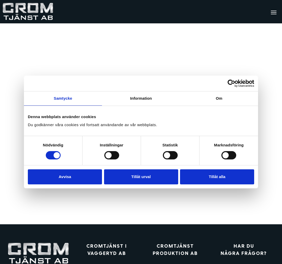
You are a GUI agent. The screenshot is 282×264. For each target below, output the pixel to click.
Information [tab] (141, 98)
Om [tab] (219, 98)
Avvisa (65, 176)
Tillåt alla (217, 176)
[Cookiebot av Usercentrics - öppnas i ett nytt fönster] (231, 83)
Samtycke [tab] (63, 98)
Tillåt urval (141, 176)
